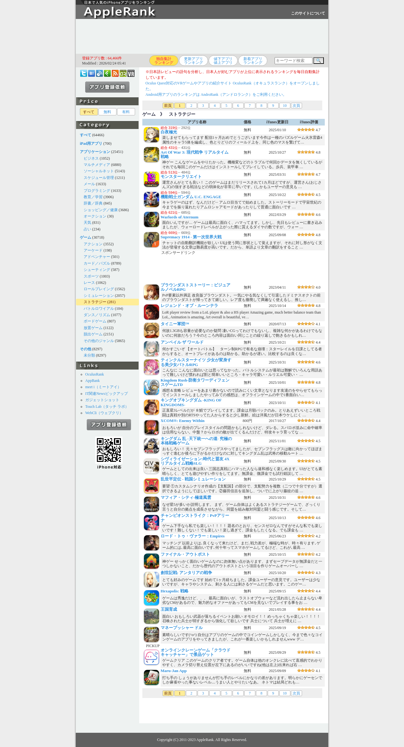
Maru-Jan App (174, 670)
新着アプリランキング (252, 61)
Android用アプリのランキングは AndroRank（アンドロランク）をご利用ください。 (216, 94)
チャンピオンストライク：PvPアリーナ (195, 517)
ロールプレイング (99, 289)
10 (285, 105)
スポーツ (91, 276)
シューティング (97, 269)
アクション (93, 244)
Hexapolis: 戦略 (174, 591)
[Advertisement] (202, 36)
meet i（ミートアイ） (103, 387)
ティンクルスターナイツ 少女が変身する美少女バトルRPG (196, 362)
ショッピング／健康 (101, 210)
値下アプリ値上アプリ (223, 61)
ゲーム (149, 114)
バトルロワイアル (99, 308)
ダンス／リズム (97, 315)
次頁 (296, 105)
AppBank (92, 380)
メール (89, 184)
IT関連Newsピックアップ (106, 393)
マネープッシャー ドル (182, 627)
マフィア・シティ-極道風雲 (186, 497)
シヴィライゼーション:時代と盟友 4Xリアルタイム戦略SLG (195, 461)
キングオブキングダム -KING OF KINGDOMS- (191, 402)
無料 (107, 112)
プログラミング (97, 190)
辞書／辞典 (93, 203)
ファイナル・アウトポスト (185, 554)
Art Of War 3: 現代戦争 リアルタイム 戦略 (195, 154)
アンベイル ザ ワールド (182, 342)
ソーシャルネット (99, 171)
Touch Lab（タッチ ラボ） (107, 406)
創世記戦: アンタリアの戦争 (186, 572)
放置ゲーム (93, 328)
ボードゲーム (95, 321)
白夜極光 (169, 132)
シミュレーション (99, 295)
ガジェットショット (102, 400)
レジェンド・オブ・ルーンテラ (189, 305)
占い (87, 229)
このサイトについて (308, 13)
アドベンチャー (97, 256)
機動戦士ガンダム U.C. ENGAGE (191, 196)
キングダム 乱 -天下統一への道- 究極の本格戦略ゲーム (196, 440)
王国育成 (169, 609)
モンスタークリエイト (181, 176)
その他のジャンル (99, 341)
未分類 (89, 355)
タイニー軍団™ (175, 323)
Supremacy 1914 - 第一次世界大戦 (191, 237)
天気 (87, 222)
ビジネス (91, 158)
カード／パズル (97, 263)
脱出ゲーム (93, 334)
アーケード (93, 250)
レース (89, 282)
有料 (126, 112)
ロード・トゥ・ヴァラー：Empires (193, 536)
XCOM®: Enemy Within (183, 420)
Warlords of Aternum (180, 217)
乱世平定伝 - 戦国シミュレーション (193, 479)
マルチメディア (97, 164)
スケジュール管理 (99, 177)
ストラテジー (95, 302)
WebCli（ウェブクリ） (104, 413)
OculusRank (94, 374)
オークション (95, 216)
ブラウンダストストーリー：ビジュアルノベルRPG (195, 287)
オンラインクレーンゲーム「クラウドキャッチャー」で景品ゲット (195, 652)
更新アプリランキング (193, 61)
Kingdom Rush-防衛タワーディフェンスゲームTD (195, 382)
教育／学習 (93, 197)
